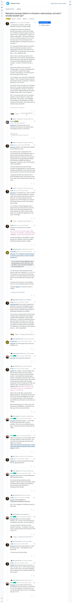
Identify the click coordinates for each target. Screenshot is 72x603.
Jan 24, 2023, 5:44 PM (23, 497)
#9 (34, 355)
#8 (34, 341)
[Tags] (2, 7)
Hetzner (23, 292)
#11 (34, 418)
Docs (60, 3)
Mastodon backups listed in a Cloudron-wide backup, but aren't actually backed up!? (22, 255)
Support (8, 18)
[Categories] (2, 2)
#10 (34, 368)
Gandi (19, 292)
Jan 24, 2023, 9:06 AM (26, 435)
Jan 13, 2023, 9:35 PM (23, 225)
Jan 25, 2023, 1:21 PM (23, 562)
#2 (34, 121)
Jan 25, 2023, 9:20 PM (26, 582)
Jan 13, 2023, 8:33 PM (23, 22)
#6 (34, 251)
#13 (34, 458)
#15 (34, 497)
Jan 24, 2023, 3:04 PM (23, 458)
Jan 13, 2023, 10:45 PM (23, 302)
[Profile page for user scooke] (7, 23)
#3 (34, 145)
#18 (34, 562)
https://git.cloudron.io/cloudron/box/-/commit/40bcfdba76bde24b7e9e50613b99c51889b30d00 (22, 446)
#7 (34, 302)
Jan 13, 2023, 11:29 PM (26, 341)
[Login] (70, 2)
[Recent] (2, 4)
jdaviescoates (13, 251)
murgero (12, 121)
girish (11, 355)
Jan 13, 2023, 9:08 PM (23, 145)
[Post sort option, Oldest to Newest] (45, 25)
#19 (34, 582)
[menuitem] (70, 2)
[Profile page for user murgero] (7, 122)
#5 (34, 225)
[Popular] (2, 10)
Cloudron (14, 292)
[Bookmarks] (2, 13)
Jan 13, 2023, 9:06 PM (20, 123)
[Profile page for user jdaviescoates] (7, 252)
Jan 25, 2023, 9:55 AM (26, 516)
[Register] (70, 4)
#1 (34, 22)
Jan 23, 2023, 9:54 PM (26, 355)
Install (64, 3)
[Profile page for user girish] (7, 357)
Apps (52, 3)
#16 (34, 516)
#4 (34, 190)
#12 (34, 435)
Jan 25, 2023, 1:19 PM (23, 543)
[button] (2, 598)
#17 (34, 543)
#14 (34, 473)
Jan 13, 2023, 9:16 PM (23, 190)
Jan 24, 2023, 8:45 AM (23, 368)
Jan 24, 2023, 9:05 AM (26, 418)
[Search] (2, 16)
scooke (12, 22)
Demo (56, 3)
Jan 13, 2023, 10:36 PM (26, 251)
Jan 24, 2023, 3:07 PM (26, 473)
